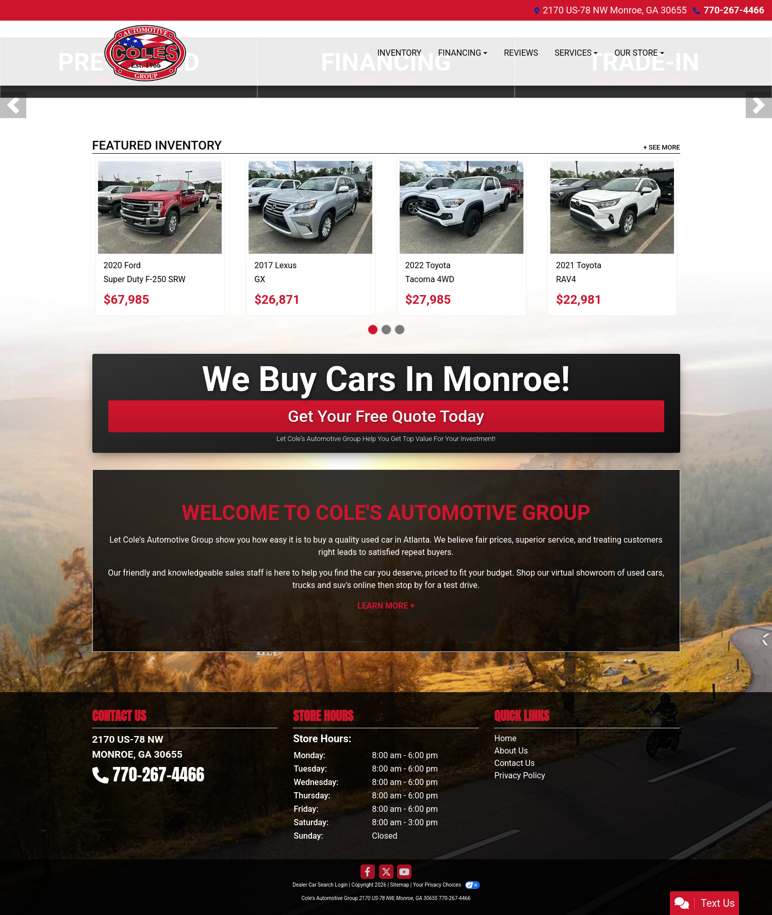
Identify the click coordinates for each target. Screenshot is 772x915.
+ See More (662, 147)
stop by (409, 585)
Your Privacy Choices (446, 885)
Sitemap (399, 885)
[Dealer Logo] (145, 53)
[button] (13, 105)
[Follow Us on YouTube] (404, 872)
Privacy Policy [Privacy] (519, 775)
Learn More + (386, 606)
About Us (511, 751)
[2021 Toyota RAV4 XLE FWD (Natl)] (612, 207)
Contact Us (514, 763)
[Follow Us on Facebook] (367, 872)
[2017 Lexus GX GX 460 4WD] (310, 207)
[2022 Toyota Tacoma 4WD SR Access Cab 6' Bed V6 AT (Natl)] (461, 207)
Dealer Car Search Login (320, 885)
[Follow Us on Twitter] (386, 872)
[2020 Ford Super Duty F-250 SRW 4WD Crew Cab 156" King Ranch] (159, 207)
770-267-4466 (734, 10)
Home (505, 738)
